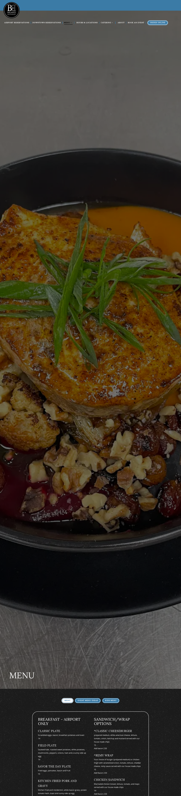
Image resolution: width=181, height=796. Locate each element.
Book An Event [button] (136, 23)
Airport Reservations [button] (16, 23)
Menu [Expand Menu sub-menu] (69, 22)
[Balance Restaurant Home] (11, 10)
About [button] (121, 23)
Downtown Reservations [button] (46, 23)
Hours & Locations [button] (87, 23)
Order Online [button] (157, 23)
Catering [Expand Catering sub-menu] (108, 22)
